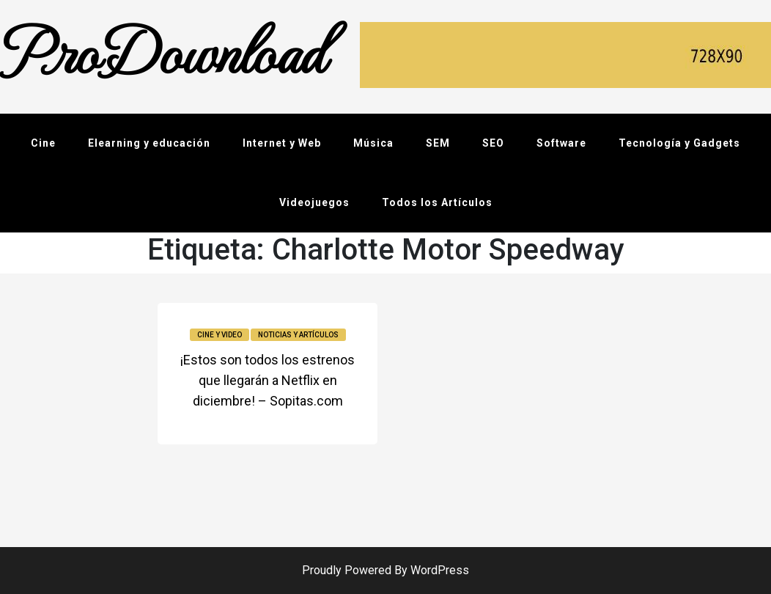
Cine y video (219, 335)
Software (561, 143)
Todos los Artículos (437, 202)
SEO (493, 143)
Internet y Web (282, 143)
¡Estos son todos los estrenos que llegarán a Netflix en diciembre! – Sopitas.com (267, 380)
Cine (43, 143)
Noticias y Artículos (298, 335)
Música (373, 143)
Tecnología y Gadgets (679, 143)
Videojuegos (314, 202)
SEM (438, 143)
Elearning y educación (149, 143)
